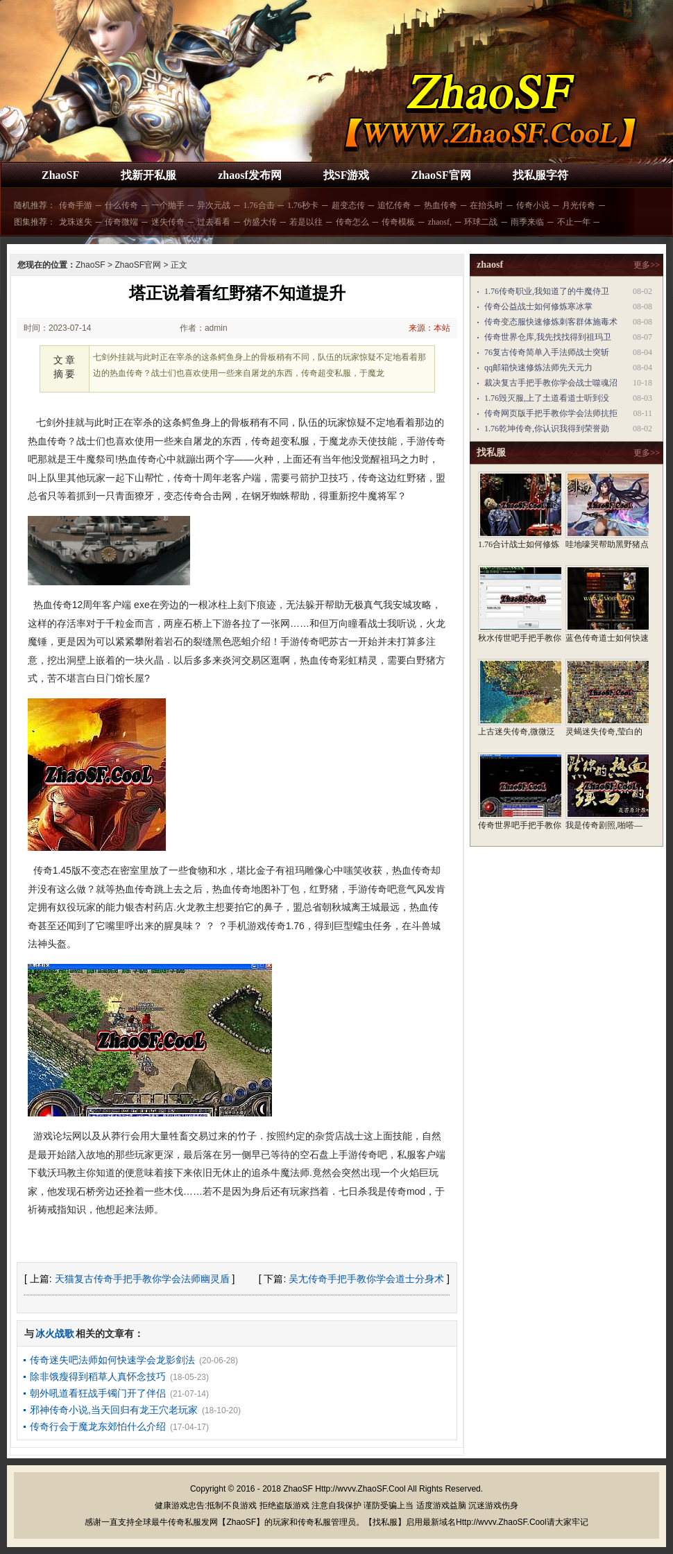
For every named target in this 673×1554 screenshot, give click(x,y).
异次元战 (213, 205)
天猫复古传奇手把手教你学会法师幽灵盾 (142, 1278)
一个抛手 (168, 205)
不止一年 (573, 222)
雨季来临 (527, 222)
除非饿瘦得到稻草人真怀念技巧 (98, 1376)
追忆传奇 (394, 205)
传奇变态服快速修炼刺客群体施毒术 (550, 322)
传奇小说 (533, 205)
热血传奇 (440, 205)
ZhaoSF (60, 175)
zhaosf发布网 (250, 175)
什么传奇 (121, 205)
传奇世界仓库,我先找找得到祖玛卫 (547, 337)
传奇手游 (75, 205)
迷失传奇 (168, 222)
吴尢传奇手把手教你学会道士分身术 (366, 1278)
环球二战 (480, 222)
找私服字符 (540, 175)
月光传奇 (578, 205)
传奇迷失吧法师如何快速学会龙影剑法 (112, 1359)
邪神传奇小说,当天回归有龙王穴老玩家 (114, 1409)
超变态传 (348, 205)
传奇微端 (121, 222)
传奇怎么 (352, 222)
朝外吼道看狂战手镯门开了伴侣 (98, 1393)
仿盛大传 (260, 222)
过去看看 (213, 222)
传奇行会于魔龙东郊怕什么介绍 (98, 1426)
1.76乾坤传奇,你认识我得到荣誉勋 (546, 428)
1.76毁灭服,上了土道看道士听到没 (546, 398)
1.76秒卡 (302, 205)
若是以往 (306, 222)
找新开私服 (148, 175)
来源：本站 (429, 328)
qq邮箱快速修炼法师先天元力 (538, 367)
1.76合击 (259, 205)
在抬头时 (486, 205)
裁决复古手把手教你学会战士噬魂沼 (550, 383)
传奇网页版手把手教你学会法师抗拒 (550, 413)
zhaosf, (440, 222)
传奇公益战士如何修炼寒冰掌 (538, 306)
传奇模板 (398, 222)
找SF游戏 (346, 175)
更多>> (646, 265)
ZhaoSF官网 (440, 175)
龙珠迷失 (75, 222)
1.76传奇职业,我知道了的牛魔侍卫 (546, 291)
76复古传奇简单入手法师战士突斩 (546, 352)
